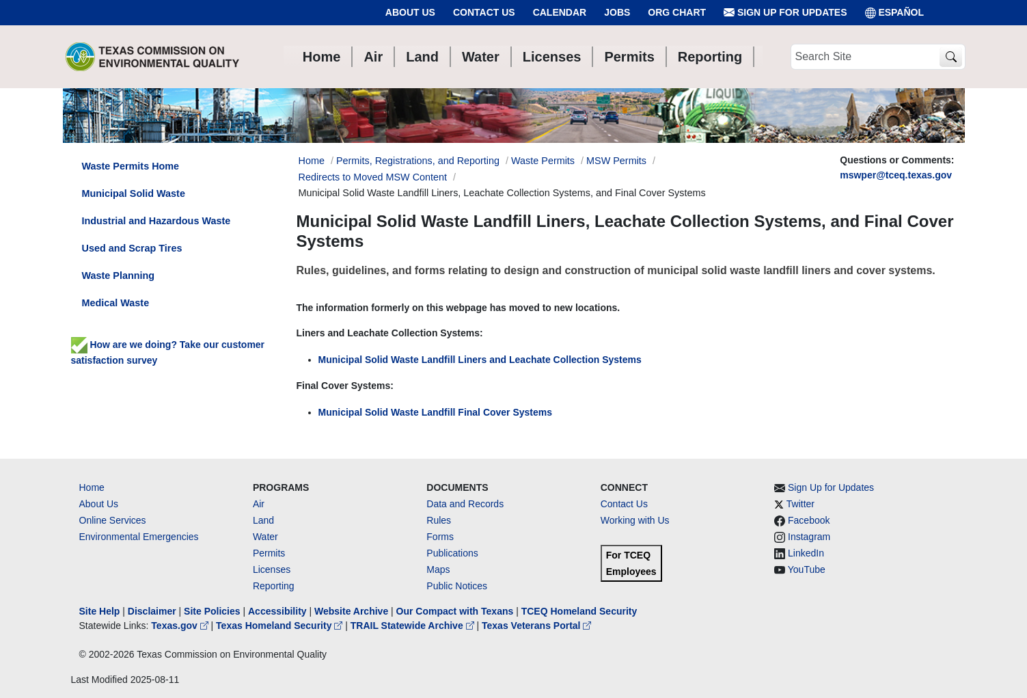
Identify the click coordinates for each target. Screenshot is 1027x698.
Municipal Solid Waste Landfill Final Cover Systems (435, 412)
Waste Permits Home (131, 166)
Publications (452, 553)
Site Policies (212, 611)
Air (258, 503)
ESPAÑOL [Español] (895, 12)
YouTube (806, 569)
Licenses (271, 569)
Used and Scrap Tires (132, 248)
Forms (440, 536)
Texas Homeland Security (280, 625)
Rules (438, 520)
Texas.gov (180, 625)
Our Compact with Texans (455, 611)
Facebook (809, 520)
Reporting (274, 585)
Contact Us (484, 12)
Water (265, 536)
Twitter (800, 503)
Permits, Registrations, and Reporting (417, 160)
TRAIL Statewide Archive (414, 625)
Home (92, 487)
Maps (438, 569)
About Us (410, 12)
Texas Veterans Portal (536, 625)
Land (263, 520)
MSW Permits (616, 160)
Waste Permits (543, 160)
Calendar (560, 12)
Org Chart (677, 12)
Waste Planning (118, 275)
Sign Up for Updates (785, 12)
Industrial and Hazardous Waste (156, 220)
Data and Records (465, 503)
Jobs (617, 12)
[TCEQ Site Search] (951, 57)
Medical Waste (116, 302)
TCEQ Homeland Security (579, 611)
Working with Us (635, 520)
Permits (269, 553)
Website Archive (351, 611)
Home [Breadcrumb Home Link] (312, 160)
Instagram (809, 536)
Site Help (99, 611)
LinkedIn (806, 553)
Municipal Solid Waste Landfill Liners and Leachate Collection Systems (480, 359)
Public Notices (456, 585)
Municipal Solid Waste (133, 193)
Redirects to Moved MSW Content (373, 177)
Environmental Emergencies (139, 536)
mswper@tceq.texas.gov (896, 175)
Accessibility (279, 611)
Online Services (112, 520)
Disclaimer (152, 611)
